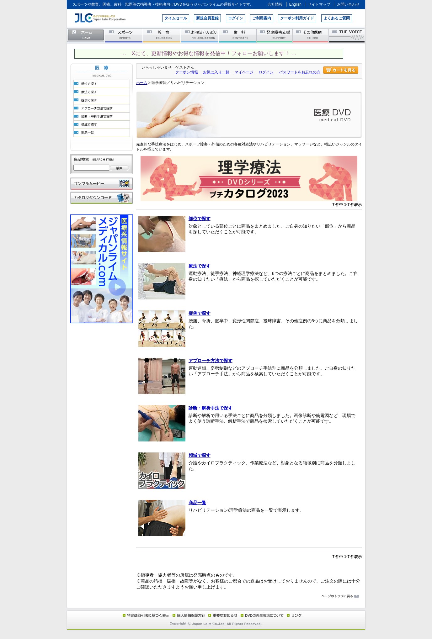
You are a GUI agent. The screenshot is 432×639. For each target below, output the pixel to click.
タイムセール (175, 18)
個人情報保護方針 (188, 615)
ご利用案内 (261, 18)
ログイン (235, 18)
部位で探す (200, 218)
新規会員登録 (207, 18)
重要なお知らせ (221, 615)
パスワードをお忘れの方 (299, 72)
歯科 (238, 35)
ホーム (86, 35)
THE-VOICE (347, 35)
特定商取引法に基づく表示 (145, 615)
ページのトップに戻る (216, 596)
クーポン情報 (186, 72)
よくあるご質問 (336, 18)
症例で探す (200, 313)
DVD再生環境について (262, 615)
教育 (162, 35)
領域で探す (200, 455)
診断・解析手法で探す (210, 407)
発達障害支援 (275, 35)
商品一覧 (197, 502)
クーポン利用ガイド (297, 18)
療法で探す (200, 265)
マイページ (244, 72)
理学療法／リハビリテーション (200, 35)
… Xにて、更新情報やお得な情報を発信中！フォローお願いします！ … (208, 53)
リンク (293, 615)
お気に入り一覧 (216, 72)
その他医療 (311, 35)
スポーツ (124, 35)
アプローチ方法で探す (210, 360)
